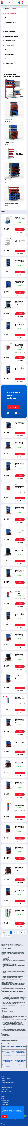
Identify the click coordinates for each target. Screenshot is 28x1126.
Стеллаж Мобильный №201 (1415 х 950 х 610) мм (18, 303)
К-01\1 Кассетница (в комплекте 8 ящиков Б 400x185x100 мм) (18, 346)
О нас (3, 1076)
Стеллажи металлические (10, 13)
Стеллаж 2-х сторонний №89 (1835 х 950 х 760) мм (19, 784)
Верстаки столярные (9, 54)
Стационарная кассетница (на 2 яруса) (19, 592)
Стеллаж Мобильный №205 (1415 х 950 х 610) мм (18, 762)
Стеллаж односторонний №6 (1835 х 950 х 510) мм (19, 828)
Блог (3, 1098)
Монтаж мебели (5, 1102)
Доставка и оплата (5, 1100)
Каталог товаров (12, 67)
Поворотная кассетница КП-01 (19, 911)
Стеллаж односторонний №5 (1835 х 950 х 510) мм (19, 721)
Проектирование (5, 1089)
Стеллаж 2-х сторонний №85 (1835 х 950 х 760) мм (19, 324)
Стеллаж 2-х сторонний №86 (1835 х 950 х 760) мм (19, 465)
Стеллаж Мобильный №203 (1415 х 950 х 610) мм (18, 550)
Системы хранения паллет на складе (20, 1047)
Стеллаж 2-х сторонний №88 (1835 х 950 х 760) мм (19, 677)
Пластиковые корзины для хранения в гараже (20, 1056)
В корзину (20, 229)
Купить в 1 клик (20, 232)
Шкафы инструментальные (11, 18)
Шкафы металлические (10, 31)
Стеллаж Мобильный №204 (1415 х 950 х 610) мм (18, 656)
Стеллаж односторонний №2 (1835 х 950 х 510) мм (19, 368)
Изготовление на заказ (6, 1091)
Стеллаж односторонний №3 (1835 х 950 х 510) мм (19, 509)
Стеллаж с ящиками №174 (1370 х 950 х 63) (19, 848)
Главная (6, 67)
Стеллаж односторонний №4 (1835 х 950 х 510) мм (19, 614)
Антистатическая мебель (10, 27)
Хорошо (4, 1116)
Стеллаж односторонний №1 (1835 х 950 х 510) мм (19, 261)
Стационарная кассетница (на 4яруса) (19, 804)
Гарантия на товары (6, 1104)
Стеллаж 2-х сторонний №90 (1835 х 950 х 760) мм (19, 890)
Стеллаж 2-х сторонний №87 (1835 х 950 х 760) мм (19, 572)
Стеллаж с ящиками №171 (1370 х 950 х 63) (19, 529)
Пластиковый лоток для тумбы (20, 1064)
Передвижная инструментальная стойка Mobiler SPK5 (19, 240)
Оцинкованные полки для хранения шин (8, 1061)
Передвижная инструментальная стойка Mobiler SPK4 (19, 219)
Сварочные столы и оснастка (11, 36)
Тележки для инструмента (10, 22)
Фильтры (3, 211)
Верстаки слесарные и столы (11, 9)
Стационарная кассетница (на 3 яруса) (19, 697)
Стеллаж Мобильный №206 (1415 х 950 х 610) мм (18, 869)
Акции (3, 1096)
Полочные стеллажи (7, 1055)
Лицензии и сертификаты (6, 1078)
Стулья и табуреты (9, 59)
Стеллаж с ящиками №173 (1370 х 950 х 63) (19, 741)
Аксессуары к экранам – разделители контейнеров (20, 1052)
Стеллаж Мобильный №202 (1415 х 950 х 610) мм (18, 443)
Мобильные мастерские (10, 41)
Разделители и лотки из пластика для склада (8, 1052)
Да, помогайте (14, 407)
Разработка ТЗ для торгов (7, 1087)
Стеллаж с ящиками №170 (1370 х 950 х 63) (19, 422)
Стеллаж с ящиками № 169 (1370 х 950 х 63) (19, 282)
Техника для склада (9, 45)
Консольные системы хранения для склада (7, 1065)
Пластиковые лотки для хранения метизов (8, 1047)
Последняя (8, 935)
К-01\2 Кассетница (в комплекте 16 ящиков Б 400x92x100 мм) (19, 486)
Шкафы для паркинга (9, 50)
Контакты (4, 1080)
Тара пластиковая (9, 63)
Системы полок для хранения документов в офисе (20, 1061)
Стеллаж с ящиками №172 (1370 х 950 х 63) (19, 635)
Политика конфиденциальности (8, 1082)
